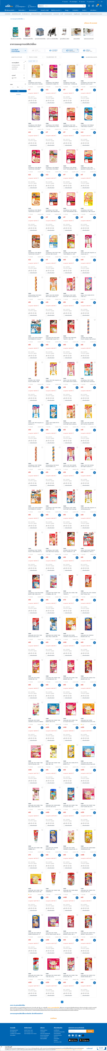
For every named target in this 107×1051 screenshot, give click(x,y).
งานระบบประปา (56, 14)
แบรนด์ (13, 75)
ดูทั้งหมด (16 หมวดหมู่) (90, 23)
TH (98, 1)
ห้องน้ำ (61, 14)
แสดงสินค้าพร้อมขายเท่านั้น (91, 57)
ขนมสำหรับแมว (15, 67)
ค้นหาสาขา (82, 1)
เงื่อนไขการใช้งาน (43, 1030)
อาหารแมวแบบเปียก (16, 65)
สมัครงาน (56, 1037)
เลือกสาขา (32, 6)
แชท (102, 1048)
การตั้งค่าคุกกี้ (89, 1048)
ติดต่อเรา (56, 1040)
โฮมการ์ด (65, 1)
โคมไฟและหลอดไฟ (84, 14)
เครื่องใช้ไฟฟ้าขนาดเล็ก (16, 14)
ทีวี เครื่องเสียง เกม (26, 14)
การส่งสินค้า (42, 1032)
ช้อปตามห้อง (22, 10)
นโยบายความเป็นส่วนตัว (45, 1033)
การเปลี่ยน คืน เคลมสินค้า (15, 1033)
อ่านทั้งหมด (53, 1018)
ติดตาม (90, 1031)
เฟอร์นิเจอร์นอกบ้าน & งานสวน (96, 14)
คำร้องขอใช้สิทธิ (43, 1038)
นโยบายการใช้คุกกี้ (78, 1049)
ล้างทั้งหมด (18, 94)
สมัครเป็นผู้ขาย (73, 1)
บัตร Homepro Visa (28, 1032)
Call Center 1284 (58, 1042)
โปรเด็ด (84, 10)
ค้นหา (18, 91)
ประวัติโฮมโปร (56, 1030)
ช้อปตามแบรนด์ (32, 10)
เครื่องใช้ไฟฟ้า (7, 14)
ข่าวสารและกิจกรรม (58, 1035)
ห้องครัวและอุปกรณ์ (68, 14)
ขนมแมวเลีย (14, 69)
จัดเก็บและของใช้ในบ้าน (35, 14)
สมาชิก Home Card (28, 1030)
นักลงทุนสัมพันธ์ (57, 1033)
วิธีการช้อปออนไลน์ (14, 1030)
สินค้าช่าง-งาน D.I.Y (56, 10)
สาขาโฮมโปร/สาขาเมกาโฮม (59, 1032)
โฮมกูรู (66, 10)
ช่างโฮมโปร (75, 10)
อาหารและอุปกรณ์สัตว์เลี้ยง (16, 19)
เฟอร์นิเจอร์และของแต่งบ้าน (46, 14)
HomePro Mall (45, 10)
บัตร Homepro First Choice (30, 1033)
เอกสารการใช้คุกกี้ (43, 1037)
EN (101, 1)
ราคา (11, 84)
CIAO (15, 77)
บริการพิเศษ (93, 10)
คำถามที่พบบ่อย (13, 1032)
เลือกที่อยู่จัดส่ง (21, 6)
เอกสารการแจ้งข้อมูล (44, 1035)
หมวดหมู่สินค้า (15, 63)
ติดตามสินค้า (12, 1035)
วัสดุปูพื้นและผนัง (77, 14)
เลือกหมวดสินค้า (10, 10)
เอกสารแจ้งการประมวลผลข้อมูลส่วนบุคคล (64, 1049)
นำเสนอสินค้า (56, 1038)
